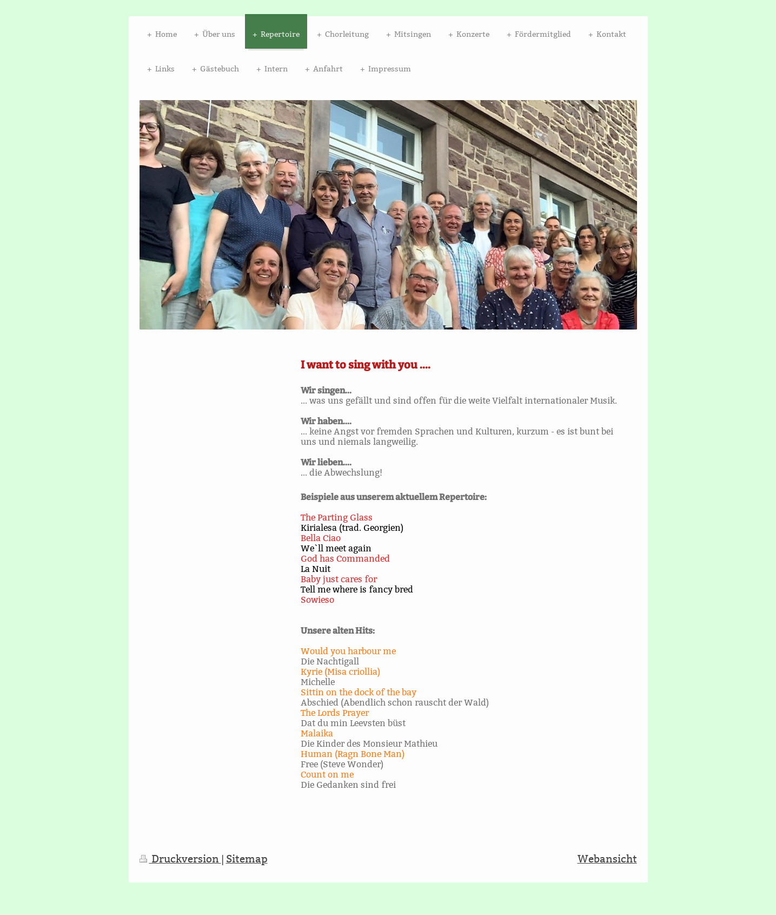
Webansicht (607, 858)
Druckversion (180, 858)
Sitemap (247, 858)
